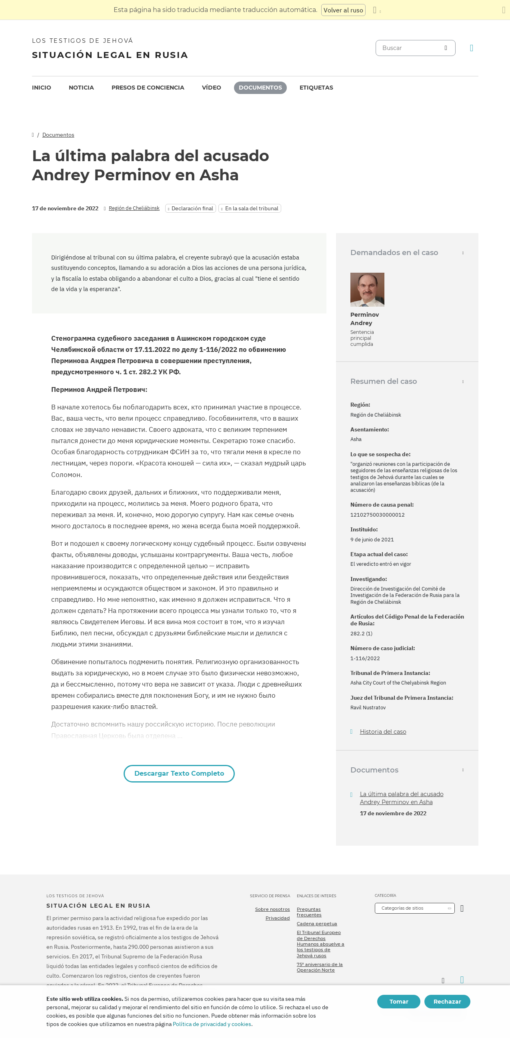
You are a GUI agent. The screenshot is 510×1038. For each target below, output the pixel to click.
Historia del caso (383, 732)
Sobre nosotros (272, 909)
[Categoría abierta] (462, 908)
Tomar (399, 1001)
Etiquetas (316, 87)
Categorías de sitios (402, 908)
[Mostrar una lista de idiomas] (377, 10)
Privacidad (278, 918)
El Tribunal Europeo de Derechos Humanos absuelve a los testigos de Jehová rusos (320, 944)
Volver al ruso (343, 10)
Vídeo (211, 87)
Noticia (81, 87)
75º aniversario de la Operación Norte (320, 967)
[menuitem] (41, 88)
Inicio (41, 87)
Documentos (260, 87)
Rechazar (447, 1001)
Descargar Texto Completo (179, 773)
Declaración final (192, 208)
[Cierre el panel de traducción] (504, 10)
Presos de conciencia (148, 87)
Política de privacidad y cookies (212, 1024)
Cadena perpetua (317, 923)
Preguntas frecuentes (309, 912)
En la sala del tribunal (251, 208)
